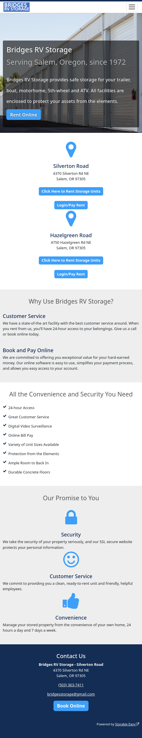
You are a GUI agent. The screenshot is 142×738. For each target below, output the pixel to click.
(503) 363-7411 (71, 684)
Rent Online (23, 115)
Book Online (71, 706)
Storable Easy (127, 724)
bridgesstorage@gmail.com (71, 694)
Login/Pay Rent (71, 205)
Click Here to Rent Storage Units (71, 191)
